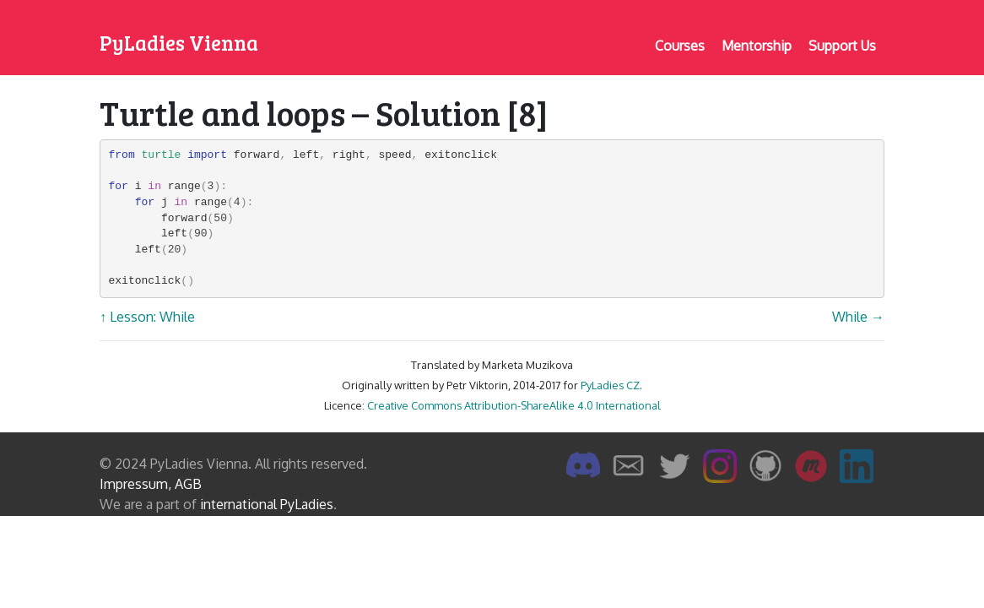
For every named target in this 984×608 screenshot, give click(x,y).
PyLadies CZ (610, 385)
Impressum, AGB (151, 483)
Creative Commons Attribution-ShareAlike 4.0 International (514, 405)
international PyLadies (266, 504)
